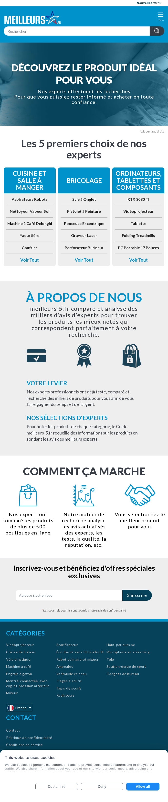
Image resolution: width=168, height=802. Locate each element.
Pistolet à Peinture (84, 211)
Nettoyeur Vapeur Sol (29, 211)
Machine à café (18, 666)
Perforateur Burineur (84, 247)
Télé (110, 659)
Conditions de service (24, 745)
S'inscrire (137, 595)
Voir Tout (29, 260)
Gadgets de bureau (122, 674)
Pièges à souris (69, 681)
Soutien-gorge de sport (126, 666)
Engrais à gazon (19, 674)
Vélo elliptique (18, 659)
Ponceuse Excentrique (84, 223)
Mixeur (12, 693)
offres (149, 3)
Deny (102, 786)
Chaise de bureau (20, 652)
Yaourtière (29, 235)
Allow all (143, 786)
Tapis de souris (69, 688)
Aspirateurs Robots (30, 199)
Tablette (138, 223)
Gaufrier (29, 247)
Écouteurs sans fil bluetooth (80, 652)
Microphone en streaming (127, 652)
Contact (13, 730)
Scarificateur (67, 645)
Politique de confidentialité (29, 737)
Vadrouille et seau (71, 674)
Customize (56, 786)
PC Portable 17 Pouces (138, 247)
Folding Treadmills (138, 235)
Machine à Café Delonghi (29, 223)
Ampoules (64, 666)
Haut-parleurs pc (120, 645)
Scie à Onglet (84, 199)
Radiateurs (65, 695)
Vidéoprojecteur (138, 211)
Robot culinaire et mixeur (77, 659)
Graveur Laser (84, 235)
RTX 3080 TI (138, 199)
